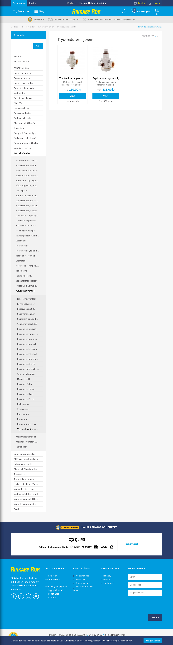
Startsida (14, 27)
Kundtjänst (53, 593)
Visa (72, 95)
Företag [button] (32, 3)
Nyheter (52, 597)
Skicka (155, 617)
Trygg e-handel (55, 590)
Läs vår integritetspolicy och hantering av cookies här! (106, 640)
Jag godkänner (153, 640)
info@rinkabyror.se (114, 634)
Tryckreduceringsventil (66, 27)
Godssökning (82, 582)
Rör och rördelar (28, 27)
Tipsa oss (81, 579)
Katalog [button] (139, 3)
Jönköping (101, 3)
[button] (39, 11)
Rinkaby (83, 3)
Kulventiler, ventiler (46, 27)
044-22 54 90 (95, 634)
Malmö (91, 3)
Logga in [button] (154, 3)
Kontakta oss (82, 575)
